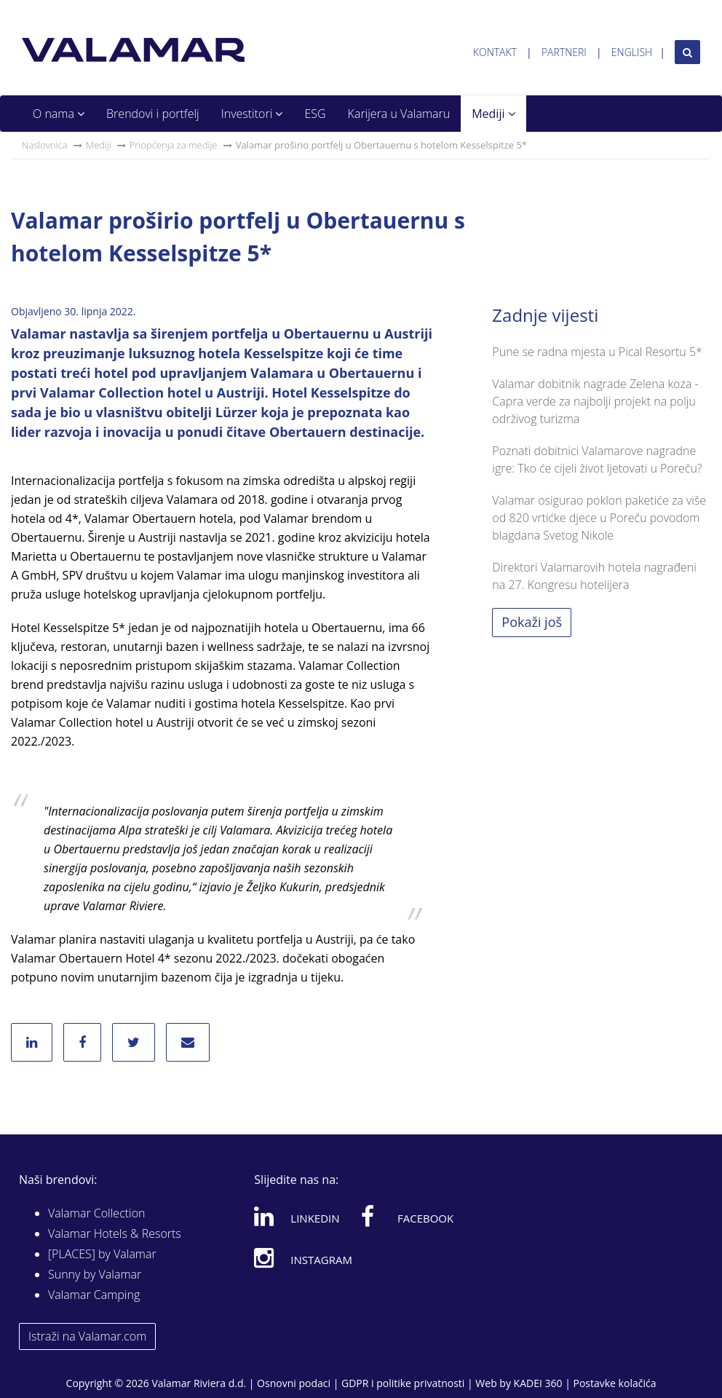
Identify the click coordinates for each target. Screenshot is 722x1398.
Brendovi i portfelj (152, 114)
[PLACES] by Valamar (102, 1254)
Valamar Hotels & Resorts (114, 1233)
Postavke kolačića (614, 1383)
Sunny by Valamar (94, 1274)
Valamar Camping (94, 1295)
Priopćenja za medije (174, 144)
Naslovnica (45, 144)
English (631, 52)
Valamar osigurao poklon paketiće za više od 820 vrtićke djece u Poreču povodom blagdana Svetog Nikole (599, 517)
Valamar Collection (97, 1213)
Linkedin (296, 1216)
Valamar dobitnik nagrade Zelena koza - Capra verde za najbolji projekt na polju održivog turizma (595, 401)
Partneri (564, 52)
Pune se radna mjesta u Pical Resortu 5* (597, 352)
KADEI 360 (538, 1383)
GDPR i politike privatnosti (402, 1383)
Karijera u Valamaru (399, 114)
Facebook (407, 1216)
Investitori (252, 114)
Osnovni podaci (293, 1383)
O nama (58, 114)
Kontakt (495, 52)
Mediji (493, 114)
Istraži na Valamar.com (87, 1336)
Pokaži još (531, 622)
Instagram (303, 1257)
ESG (314, 114)
